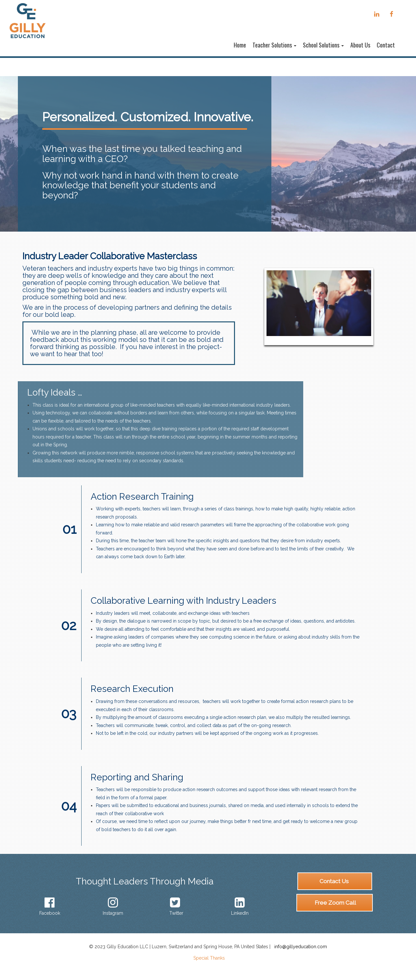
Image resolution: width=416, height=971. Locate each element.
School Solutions (323, 45)
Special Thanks (209, 958)
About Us (360, 45)
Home (240, 45)
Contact (386, 45)
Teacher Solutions (274, 45)
